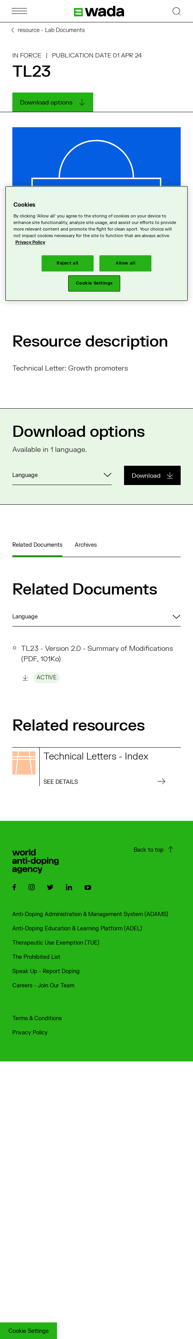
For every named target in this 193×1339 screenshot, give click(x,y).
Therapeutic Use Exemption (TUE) (55, 943)
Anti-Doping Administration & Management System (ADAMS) (90, 914)
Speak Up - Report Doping (46, 971)
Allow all (125, 263)
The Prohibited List (36, 957)
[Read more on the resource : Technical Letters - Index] (96, 766)
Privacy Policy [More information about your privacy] (30, 242)
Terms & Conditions (37, 1018)
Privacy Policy (30, 1032)
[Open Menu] (19, 11)
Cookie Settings (28, 1331)
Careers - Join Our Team (43, 985)
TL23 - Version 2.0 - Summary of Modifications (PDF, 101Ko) (97, 663)
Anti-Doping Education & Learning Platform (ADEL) (77, 928)
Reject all (68, 263)
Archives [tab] (86, 545)
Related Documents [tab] (37, 545)
